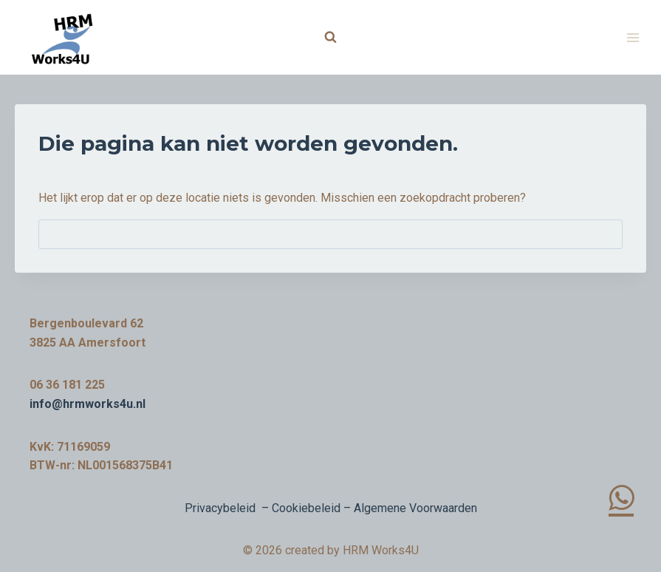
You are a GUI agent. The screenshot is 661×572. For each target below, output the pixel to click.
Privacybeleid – (228, 508)
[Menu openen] (632, 37)
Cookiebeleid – (313, 508)
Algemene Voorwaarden (415, 508)
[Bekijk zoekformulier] (330, 37)
